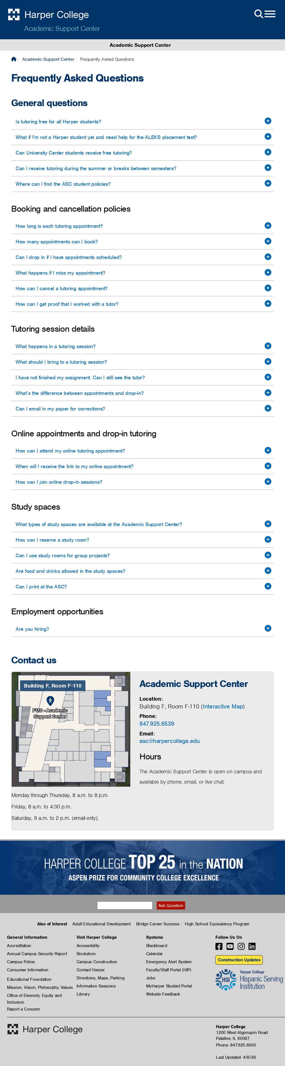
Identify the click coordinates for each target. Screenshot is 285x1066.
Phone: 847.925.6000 (236, 1045)
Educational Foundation (29, 979)
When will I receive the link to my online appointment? (74, 466)
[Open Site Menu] (264, 14)
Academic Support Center (62, 28)
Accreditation (19, 945)
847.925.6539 (156, 723)
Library (83, 994)
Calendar (154, 954)
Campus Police (21, 962)
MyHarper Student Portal (169, 986)
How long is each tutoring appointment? (59, 226)
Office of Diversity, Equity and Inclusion (34, 996)
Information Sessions (96, 986)
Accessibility (88, 945)
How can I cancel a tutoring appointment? (61, 288)
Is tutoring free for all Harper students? (58, 121)
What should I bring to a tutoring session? (61, 362)
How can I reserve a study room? (52, 540)
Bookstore (86, 954)
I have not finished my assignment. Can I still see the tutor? (80, 377)
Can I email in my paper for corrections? (60, 408)
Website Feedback (163, 994)
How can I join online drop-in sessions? (59, 482)
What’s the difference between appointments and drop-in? (80, 393)
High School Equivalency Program (217, 924)
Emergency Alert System (168, 962)
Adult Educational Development (101, 924)
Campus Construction (97, 962)
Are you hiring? (32, 629)
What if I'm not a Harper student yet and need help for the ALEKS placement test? (106, 137)
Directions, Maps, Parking (101, 978)
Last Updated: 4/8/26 (236, 1057)
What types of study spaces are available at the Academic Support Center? (99, 524)
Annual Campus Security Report (37, 954)
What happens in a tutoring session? (55, 346)
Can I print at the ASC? (41, 586)
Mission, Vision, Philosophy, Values (40, 987)
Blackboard (156, 945)
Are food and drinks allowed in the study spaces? (70, 571)
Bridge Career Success (158, 924)
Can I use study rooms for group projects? (63, 555)
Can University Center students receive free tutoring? (74, 153)
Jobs (150, 978)
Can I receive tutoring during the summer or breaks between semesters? (96, 168)
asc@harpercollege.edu (169, 741)
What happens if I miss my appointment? (60, 273)
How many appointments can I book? (57, 241)
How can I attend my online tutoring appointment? (70, 451)
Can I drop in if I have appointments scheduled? (69, 257)
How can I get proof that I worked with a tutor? (67, 304)
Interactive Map (223, 706)
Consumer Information (27, 970)
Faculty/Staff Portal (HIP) (168, 970)
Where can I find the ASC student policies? (63, 184)
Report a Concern (23, 1009)
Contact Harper (91, 970)
